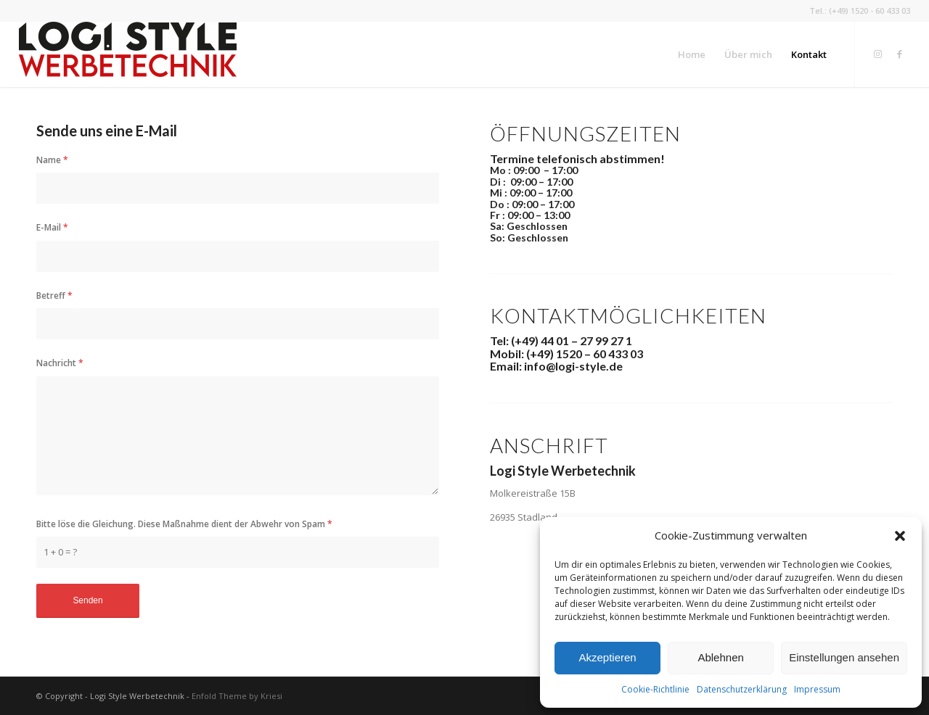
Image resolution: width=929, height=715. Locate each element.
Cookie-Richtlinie (655, 689)
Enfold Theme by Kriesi (237, 695)
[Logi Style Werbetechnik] (128, 54)
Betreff (54, 295)
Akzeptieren (607, 657)
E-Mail (52, 227)
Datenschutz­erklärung (742, 689)
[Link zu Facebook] (899, 54)
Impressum (817, 689)
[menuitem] (691, 54)
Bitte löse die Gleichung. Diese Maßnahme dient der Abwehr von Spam (184, 524)
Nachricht (59, 363)
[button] (900, 536)
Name (52, 160)
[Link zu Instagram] (877, 54)
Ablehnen (720, 657)
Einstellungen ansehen (844, 657)
